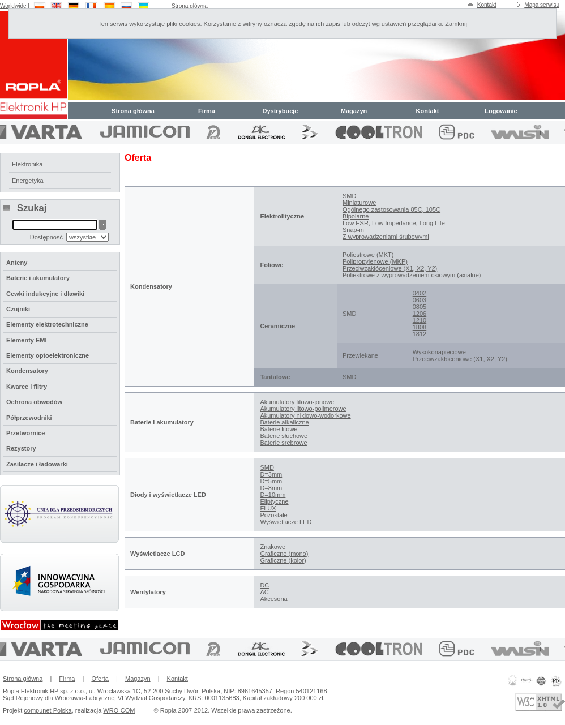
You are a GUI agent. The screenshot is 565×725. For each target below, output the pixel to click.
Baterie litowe (278, 429)
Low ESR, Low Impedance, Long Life (394, 223)
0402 (419, 293)
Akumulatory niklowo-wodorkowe (305, 415)
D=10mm (272, 494)
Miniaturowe (359, 202)
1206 (419, 313)
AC (264, 592)
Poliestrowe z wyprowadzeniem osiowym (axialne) (412, 275)
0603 (419, 300)
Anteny (16, 262)
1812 (419, 334)
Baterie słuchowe (283, 435)
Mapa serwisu (541, 5)
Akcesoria (273, 598)
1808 (419, 327)
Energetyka (28, 180)
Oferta (100, 678)
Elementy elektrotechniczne (47, 324)
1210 (419, 320)
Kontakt (486, 5)
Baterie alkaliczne (284, 422)
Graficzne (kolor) (283, 560)
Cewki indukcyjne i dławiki (45, 293)
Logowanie (501, 111)
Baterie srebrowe (283, 442)
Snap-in (353, 229)
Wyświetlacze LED (285, 521)
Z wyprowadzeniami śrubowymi (386, 236)
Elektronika (27, 164)
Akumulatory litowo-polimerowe (303, 408)
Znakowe (272, 546)
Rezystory (21, 448)
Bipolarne (356, 216)
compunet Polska (47, 710)
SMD (349, 195)
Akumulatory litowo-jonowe (297, 401)
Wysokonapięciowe (439, 352)
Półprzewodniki (29, 417)
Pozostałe (273, 515)
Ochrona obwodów (34, 401)
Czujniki (18, 309)
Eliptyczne (274, 501)
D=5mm (271, 481)
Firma (206, 111)
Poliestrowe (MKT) (368, 254)
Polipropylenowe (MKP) (375, 261)
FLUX (268, 508)
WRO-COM (119, 710)
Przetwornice (25, 433)
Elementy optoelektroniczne (47, 355)
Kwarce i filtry (26, 386)
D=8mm (271, 487)
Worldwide (13, 6)
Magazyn (354, 111)
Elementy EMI (26, 340)
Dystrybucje (280, 111)
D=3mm (271, 474)
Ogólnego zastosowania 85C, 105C (391, 209)
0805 (419, 306)
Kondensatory (27, 370)
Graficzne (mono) (284, 553)
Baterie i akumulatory (38, 277)
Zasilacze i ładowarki (37, 464)
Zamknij (456, 23)
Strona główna (190, 6)
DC (264, 585)
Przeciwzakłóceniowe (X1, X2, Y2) (390, 268)
